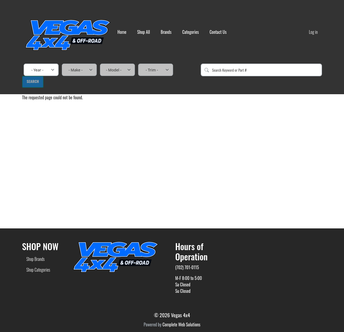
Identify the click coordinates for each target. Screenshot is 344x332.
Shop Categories (38, 270)
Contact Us (218, 32)
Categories (190, 32)
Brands (166, 32)
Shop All (143, 32)
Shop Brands (35, 259)
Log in (313, 32)
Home (121, 32)
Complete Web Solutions (181, 324)
